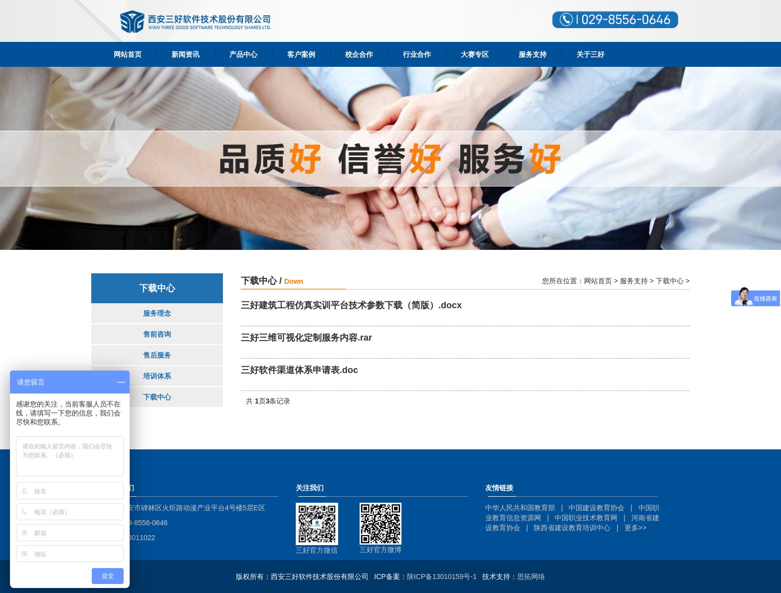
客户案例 (301, 54)
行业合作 (417, 54)
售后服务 (157, 355)
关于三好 (590, 54)
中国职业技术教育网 (586, 518)
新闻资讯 (185, 54)
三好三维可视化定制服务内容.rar (306, 338)
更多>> (635, 528)
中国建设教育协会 (596, 508)
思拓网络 (531, 577)
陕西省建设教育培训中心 (572, 528)
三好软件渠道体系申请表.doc (299, 370)
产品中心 (243, 54)
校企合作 (359, 54)
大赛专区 (475, 54)
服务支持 (533, 54)
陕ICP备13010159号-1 (442, 577)
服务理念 (157, 313)
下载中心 (157, 397)
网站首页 (128, 54)
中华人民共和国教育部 (520, 508)
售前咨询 (157, 334)
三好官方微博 (380, 550)
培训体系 (157, 376)
